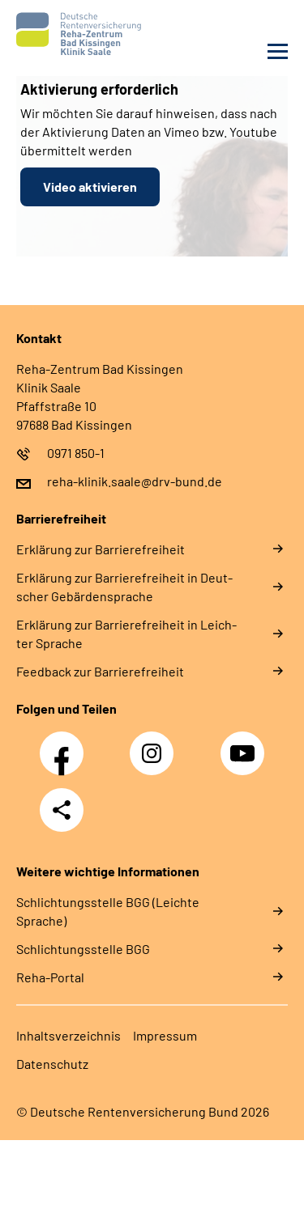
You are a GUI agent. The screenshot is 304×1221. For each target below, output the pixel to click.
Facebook (65, 744)
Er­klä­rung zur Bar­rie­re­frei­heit (100, 549)
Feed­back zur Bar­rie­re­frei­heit (100, 671)
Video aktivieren (90, 186)
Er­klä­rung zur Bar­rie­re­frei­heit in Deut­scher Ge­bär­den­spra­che (124, 587)
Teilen (61, 810)
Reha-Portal (50, 977)
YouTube (245, 744)
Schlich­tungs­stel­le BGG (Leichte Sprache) (107, 911)
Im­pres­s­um (165, 1035)
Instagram (155, 744)
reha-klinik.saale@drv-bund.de (134, 481)
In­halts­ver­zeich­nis (68, 1035)
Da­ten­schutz (52, 1063)
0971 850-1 (76, 452)
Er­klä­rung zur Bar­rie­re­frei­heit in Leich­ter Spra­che (126, 634)
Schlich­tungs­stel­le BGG (83, 948)
